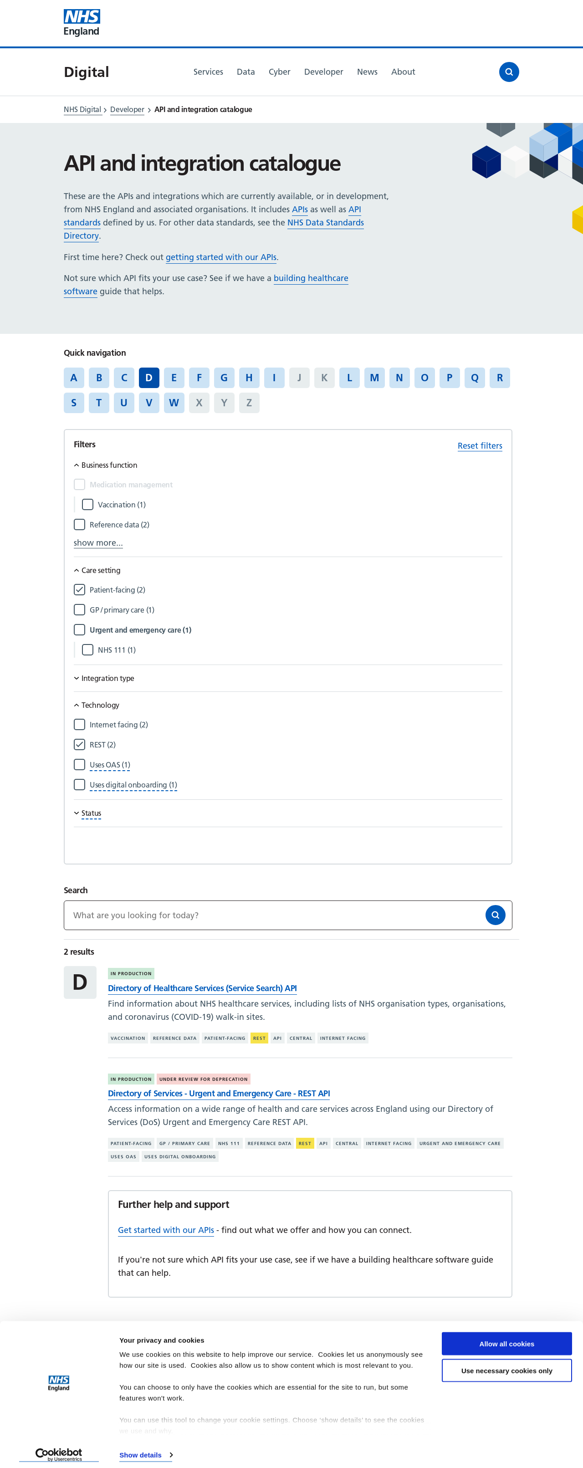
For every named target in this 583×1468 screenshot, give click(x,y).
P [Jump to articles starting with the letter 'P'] (449, 377)
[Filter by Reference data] (296, 525)
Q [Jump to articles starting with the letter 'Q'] (475, 377)
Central (301, 1038)
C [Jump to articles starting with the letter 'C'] (124, 377)
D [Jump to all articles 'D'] (149, 377)
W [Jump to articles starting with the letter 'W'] (174, 402)
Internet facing (343, 1038)
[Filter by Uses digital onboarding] (133, 785)
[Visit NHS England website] (82, 23)
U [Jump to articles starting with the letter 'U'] (124, 402)
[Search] (496, 915)
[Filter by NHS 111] (300, 650)
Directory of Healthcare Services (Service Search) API (202, 988)
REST (259, 1038)
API (277, 1038)
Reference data (175, 1038)
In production (131, 974)
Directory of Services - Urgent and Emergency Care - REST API (219, 1093)
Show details (140, 1450)
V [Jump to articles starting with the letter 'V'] (149, 402)
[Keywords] (288, 915)
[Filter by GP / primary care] (296, 610)
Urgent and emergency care (460, 1143)
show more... (98, 542)
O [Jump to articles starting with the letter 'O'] (425, 377)
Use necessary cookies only (506, 1366)
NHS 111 (229, 1143)
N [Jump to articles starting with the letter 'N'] (399, 377)
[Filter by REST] (296, 745)
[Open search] (509, 72)
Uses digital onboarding (180, 1157)
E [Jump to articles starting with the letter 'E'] (174, 377)
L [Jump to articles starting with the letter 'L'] (349, 377)
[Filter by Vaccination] (300, 505)
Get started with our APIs (166, 1230)
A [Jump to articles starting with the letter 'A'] (73, 377)
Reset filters (480, 445)
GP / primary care (184, 1143)
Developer (127, 109)
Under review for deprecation (203, 1079)
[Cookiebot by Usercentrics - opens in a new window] (59, 1450)
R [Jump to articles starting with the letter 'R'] (500, 377)
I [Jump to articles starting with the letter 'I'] (274, 377)
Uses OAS (124, 1157)
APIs (300, 209)
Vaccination (128, 1038)
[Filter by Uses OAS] (110, 765)
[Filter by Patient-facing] (296, 590)
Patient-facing (225, 1038)
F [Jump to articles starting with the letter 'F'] (199, 377)
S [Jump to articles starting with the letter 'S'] (74, 402)
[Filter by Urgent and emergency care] (296, 630)
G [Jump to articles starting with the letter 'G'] (224, 377)
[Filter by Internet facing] (296, 725)
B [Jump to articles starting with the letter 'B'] (99, 377)
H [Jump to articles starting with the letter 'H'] (249, 377)
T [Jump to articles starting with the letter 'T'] (99, 402)
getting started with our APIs (221, 257)
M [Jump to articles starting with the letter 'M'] (374, 377)
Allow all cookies (507, 1339)
